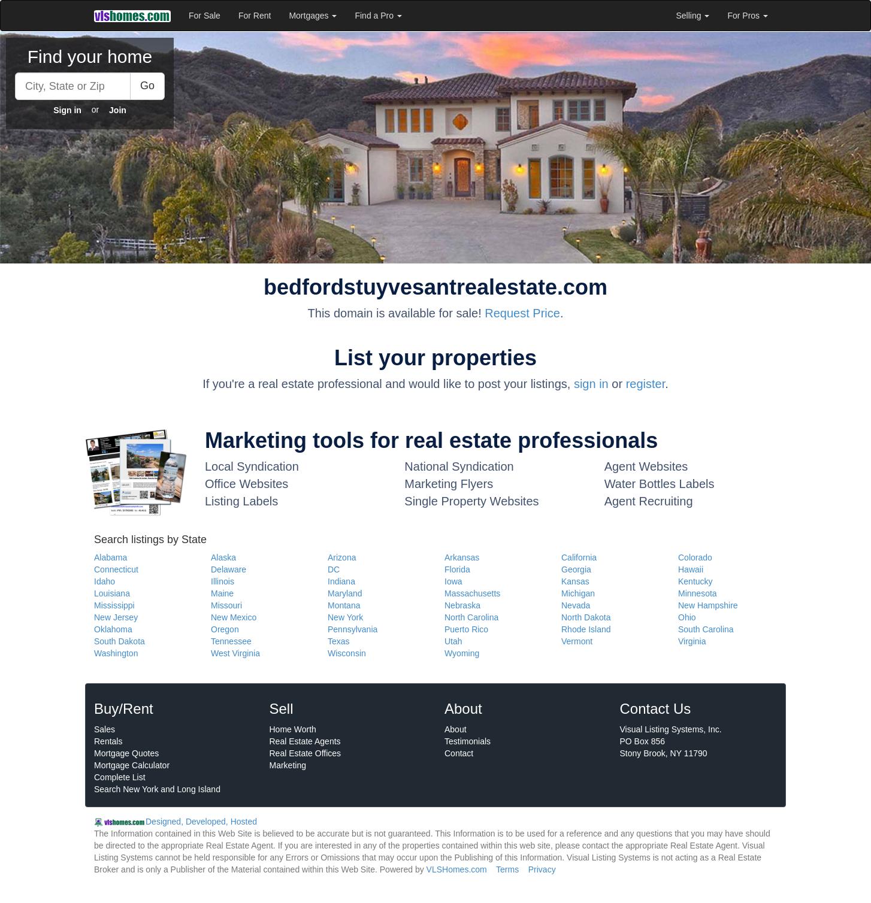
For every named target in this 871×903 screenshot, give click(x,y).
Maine (222, 593)
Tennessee (231, 641)
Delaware (228, 569)
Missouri (226, 605)
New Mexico (233, 617)
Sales (104, 729)
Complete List (120, 777)
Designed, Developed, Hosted (201, 821)
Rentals (108, 741)
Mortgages (313, 15)
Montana (344, 605)
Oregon (225, 629)
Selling (693, 15)
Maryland (345, 593)
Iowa (453, 581)
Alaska (223, 557)
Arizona (342, 557)
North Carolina (471, 617)
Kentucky (695, 581)
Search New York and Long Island (157, 789)
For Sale (204, 15)
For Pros (747, 15)
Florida (457, 569)
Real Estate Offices (305, 753)
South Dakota (119, 641)
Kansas (575, 581)
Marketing (288, 765)
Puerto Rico (466, 629)
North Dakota (585, 617)
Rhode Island (586, 629)
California (579, 557)
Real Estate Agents (305, 741)
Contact (458, 753)
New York (345, 617)
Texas (339, 641)
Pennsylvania (352, 629)
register (646, 383)
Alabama (110, 557)
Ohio (687, 617)
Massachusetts (472, 593)
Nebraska (462, 605)
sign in (591, 383)
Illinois (222, 581)
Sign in (67, 110)
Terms (507, 869)
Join (117, 110)
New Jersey (116, 617)
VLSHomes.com (457, 869)
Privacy (542, 869)
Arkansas (461, 557)
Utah (453, 641)
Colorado (695, 557)
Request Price (522, 313)
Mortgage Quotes (126, 753)
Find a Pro (378, 15)
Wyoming (461, 653)
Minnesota (697, 593)
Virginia (692, 641)
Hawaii (690, 569)
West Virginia (235, 653)
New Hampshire (708, 605)
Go (147, 86)
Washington (116, 653)
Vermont (576, 641)
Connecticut (116, 569)
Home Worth (293, 729)
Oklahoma (113, 629)
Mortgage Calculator (132, 765)
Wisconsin (347, 653)
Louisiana (112, 593)
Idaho (104, 581)
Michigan (578, 593)
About (455, 729)
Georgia (576, 569)
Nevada (575, 605)
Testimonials (467, 741)
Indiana (341, 581)
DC (334, 569)
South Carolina (706, 629)
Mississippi (114, 605)
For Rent (254, 15)
